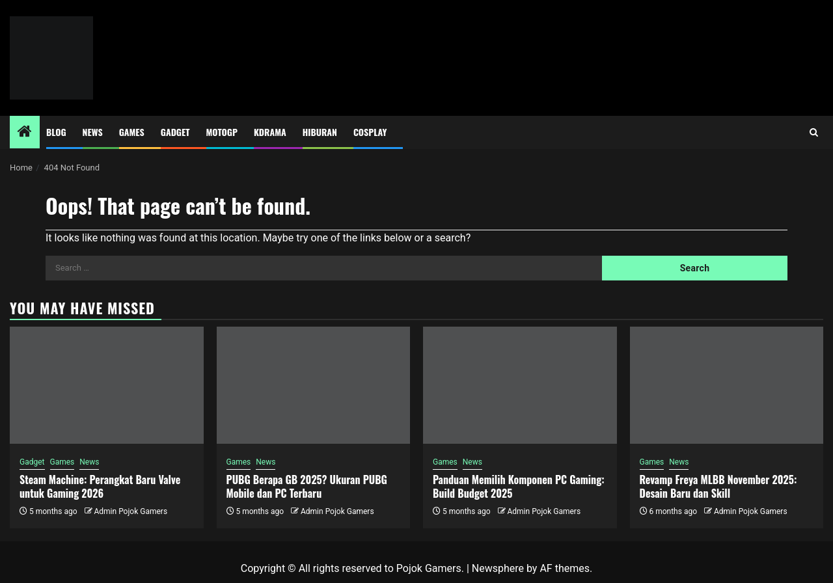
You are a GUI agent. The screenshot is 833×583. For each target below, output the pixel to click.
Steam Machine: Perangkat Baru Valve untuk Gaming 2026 (100, 486)
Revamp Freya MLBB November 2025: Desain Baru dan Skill (718, 486)
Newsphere (498, 568)
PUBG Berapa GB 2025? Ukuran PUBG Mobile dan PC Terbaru (306, 486)
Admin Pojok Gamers (130, 511)
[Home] (25, 133)
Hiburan (320, 132)
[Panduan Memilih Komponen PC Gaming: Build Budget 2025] (520, 385)
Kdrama (270, 132)
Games (131, 132)
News (93, 132)
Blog (56, 132)
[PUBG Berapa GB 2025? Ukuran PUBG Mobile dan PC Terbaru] (314, 385)
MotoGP (222, 132)
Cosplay (370, 132)
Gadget (175, 132)
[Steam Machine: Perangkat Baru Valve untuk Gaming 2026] (107, 385)
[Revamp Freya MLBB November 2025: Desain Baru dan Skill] (727, 385)
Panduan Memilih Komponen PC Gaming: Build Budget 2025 (519, 486)
